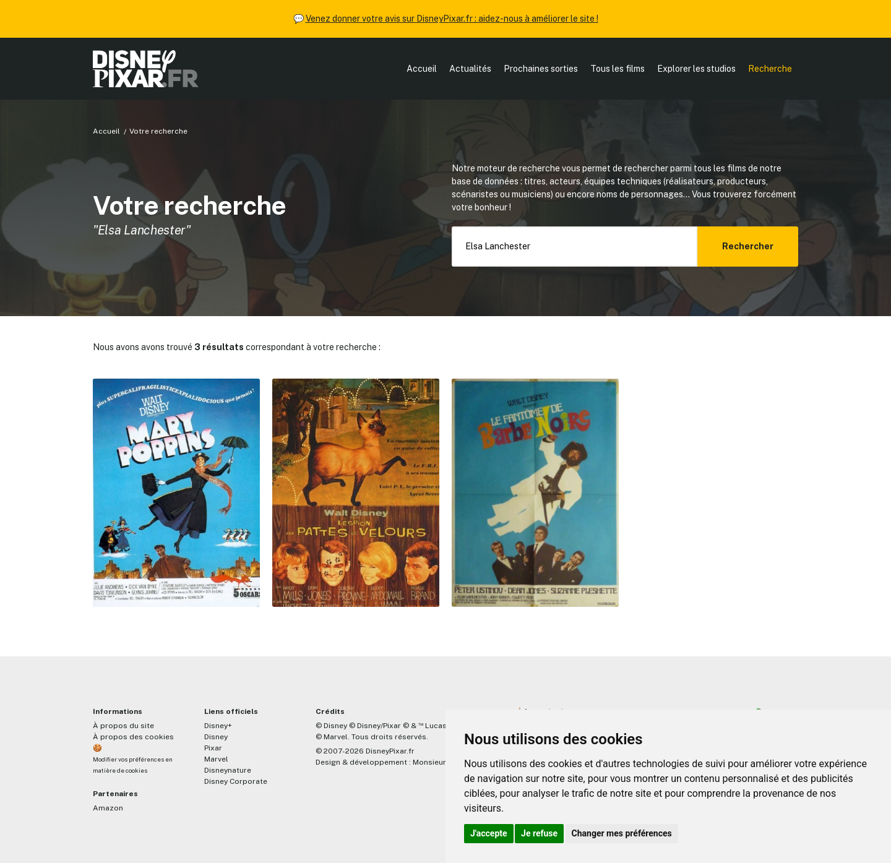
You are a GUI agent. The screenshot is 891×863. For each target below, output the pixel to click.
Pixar (213, 748)
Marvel (216, 759)
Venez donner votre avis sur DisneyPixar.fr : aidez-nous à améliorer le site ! (452, 19)
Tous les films (617, 69)
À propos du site (123, 725)
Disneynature (227, 770)
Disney (216, 736)
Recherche (770, 69)
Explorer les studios (696, 69)
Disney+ (218, 725)
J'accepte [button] (488, 833)
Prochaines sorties (541, 69)
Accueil (422, 69)
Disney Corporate (235, 781)
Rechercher (747, 246)
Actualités (470, 69)
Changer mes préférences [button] (622, 833)
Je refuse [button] (539, 833)
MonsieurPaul (437, 762)
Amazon (108, 808)
